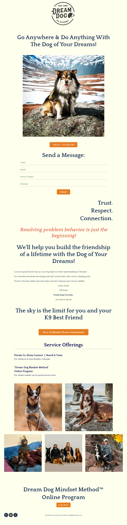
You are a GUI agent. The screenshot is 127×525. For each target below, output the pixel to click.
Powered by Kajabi (63, 520)
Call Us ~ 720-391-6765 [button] (63, 145)
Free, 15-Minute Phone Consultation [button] (63, 332)
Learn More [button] (63, 505)
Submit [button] (63, 192)
